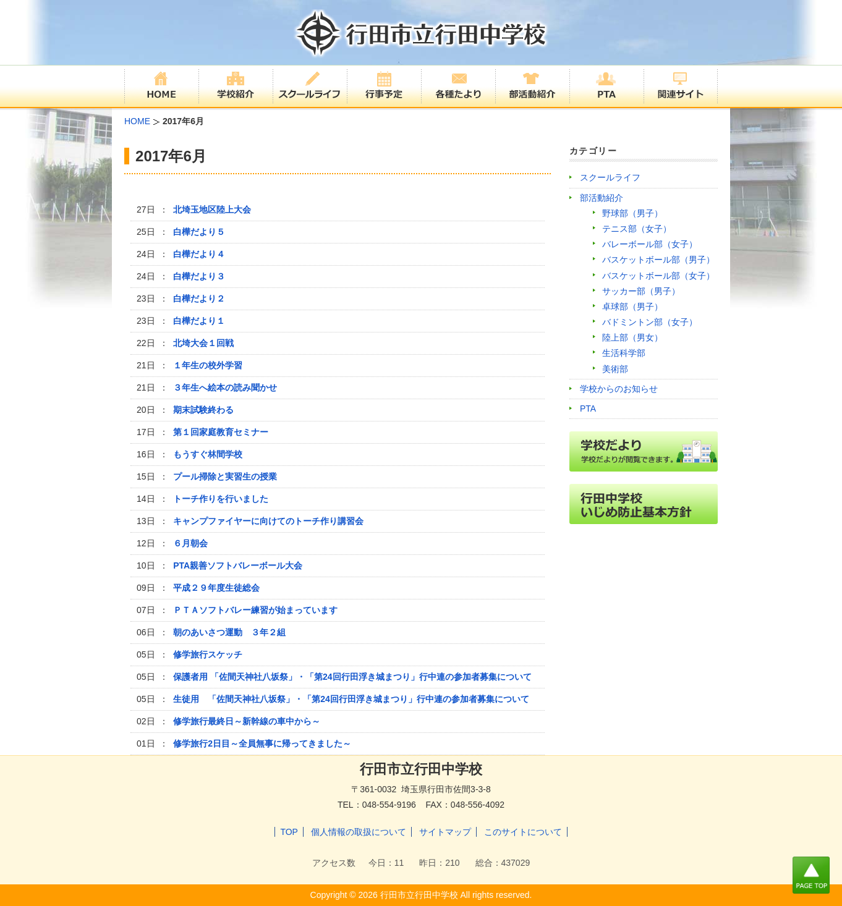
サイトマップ (445, 832)
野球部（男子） (632, 213)
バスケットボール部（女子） (658, 276)
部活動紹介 (601, 198)
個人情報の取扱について (358, 832)
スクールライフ (610, 177)
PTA (588, 408)
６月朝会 (190, 543)
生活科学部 (623, 353)
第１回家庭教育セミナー (220, 432)
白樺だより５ (199, 232)
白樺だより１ (199, 321)
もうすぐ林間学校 (207, 454)
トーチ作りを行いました (220, 499)
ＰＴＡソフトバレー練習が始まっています (255, 610)
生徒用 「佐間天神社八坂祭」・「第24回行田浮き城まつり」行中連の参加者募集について (351, 699)
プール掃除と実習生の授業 (225, 476)
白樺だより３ (199, 276)
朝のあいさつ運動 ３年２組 (229, 632)
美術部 (615, 369)
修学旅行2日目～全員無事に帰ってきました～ (262, 743)
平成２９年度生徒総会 (216, 588)
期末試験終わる (203, 410)
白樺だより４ (199, 254)
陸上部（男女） (632, 337)
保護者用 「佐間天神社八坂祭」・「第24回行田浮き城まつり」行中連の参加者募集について (352, 677)
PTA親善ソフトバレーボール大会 (237, 565)
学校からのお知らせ (619, 389)
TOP (289, 832)
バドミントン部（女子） (649, 322)
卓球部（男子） (632, 306)
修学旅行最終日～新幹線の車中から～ (246, 721)
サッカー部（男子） (641, 291)
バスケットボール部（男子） (658, 260)
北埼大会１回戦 (203, 343)
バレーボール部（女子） (649, 244)
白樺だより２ (199, 298)
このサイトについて (523, 832)
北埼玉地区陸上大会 (212, 209)
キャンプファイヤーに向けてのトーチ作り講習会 (268, 521)
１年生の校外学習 (207, 365)
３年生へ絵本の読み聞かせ (225, 387)
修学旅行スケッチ (207, 654)
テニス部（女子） (636, 229)
